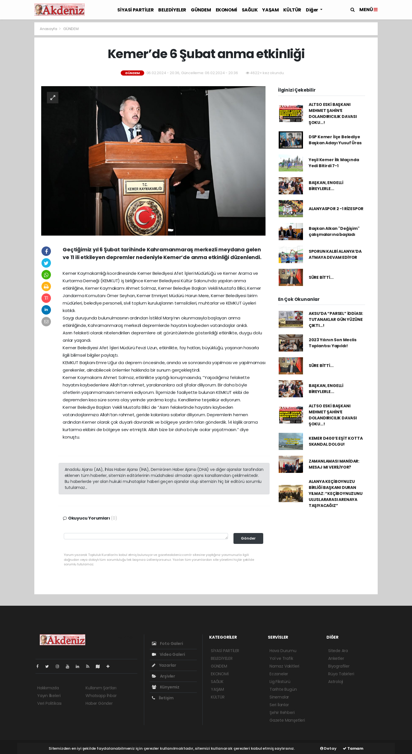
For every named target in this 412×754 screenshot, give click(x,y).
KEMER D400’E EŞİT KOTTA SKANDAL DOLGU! (336, 441)
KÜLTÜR (292, 10)
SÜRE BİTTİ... (321, 277)
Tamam (353, 748)
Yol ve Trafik (281, 658)
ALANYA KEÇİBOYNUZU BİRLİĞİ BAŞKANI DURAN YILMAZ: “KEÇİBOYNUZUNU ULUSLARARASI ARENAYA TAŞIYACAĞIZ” (336, 493)
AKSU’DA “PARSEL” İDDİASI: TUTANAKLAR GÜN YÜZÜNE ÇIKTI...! (336, 319)
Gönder (248, 538)
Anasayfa (49, 28)
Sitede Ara (338, 651)
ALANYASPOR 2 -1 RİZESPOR (336, 209)
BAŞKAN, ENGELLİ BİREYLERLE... (326, 186)
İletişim (163, 698)
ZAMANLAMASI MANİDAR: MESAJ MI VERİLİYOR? (334, 464)
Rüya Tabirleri (341, 674)
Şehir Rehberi (282, 712)
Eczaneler (279, 674)
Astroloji (335, 681)
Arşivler (163, 676)
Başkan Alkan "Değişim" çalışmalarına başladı (334, 231)
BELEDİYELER (172, 10)
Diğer (312, 10)
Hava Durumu (283, 651)
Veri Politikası (49, 703)
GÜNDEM (201, 10)
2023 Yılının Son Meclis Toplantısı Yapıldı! (332, 343)
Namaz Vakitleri (284, 666)
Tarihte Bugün (283, 689)
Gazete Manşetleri (287, 720)
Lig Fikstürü (280, 681)
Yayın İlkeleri (48, 695)
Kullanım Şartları (101, 688)
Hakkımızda (48, 688)
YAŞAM (270, 10)
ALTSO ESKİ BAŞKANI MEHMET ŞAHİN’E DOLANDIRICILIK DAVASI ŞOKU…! (333, 113)
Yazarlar (164, 665)
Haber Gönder (99, 703)
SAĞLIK (250, 10)
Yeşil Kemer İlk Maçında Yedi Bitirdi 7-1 (334, 163)
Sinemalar (279, 697)
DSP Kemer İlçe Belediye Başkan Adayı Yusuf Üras (335, 140)
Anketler (336, 658)
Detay (328, 748)
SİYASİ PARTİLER (135, 10)
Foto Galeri (167, 643)
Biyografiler (339, 666)
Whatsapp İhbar (101, 695)
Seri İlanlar (279, 705)
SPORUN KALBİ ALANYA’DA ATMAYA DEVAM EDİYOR (335, 254)
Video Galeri (168, 654)
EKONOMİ (226, 10)
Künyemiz (165, 687)
